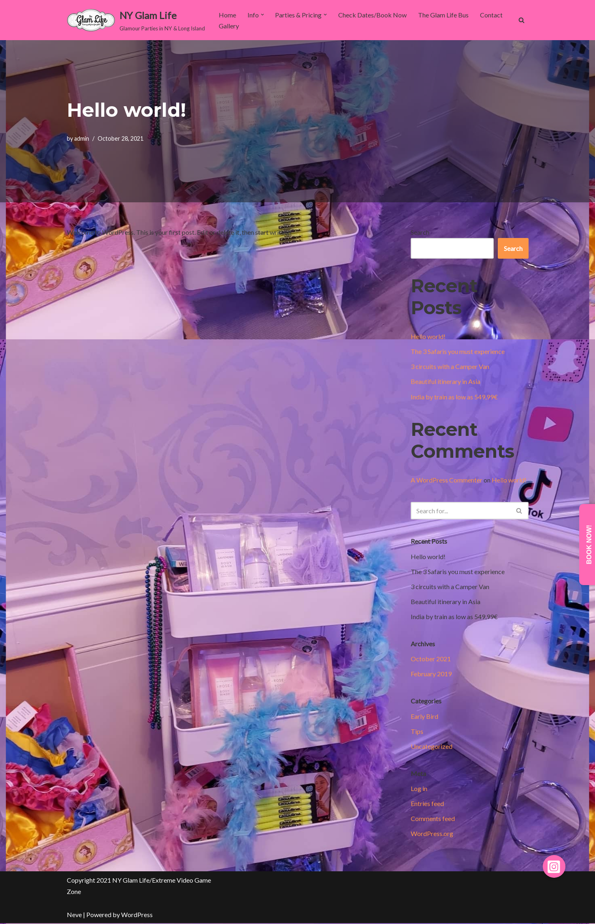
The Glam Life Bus (443, 15)
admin (81, 138)
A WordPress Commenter (446, 480)
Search (420, 232)
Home (227, 15)
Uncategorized (431, 746)
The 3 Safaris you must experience (458, 351)
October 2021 (431, 659)
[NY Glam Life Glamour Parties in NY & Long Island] (136, 20)
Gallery (229, 26)
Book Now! (589, 544)
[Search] (521, 20)
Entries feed (427, 804)
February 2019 (431, 674)
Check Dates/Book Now (373, 15)
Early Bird (424, 716)
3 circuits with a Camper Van (450, 367)
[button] (262, 14)
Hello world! (428, 336)
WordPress (137, 915)
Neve (74, 915)
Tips (417, 731)
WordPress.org (432, 834)
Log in (419, 789)
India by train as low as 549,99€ (454, 397)
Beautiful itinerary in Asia (445, 382)
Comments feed (433, 819)
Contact (491, 15)
